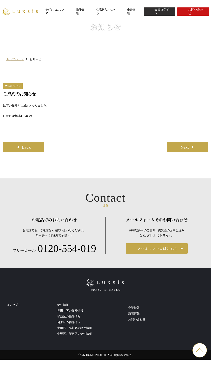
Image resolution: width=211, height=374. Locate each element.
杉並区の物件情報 (68, 341)
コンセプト (13, 329)
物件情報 (80, 11)
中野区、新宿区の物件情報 (74, 358)
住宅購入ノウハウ (105, 11)
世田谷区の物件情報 (70, 335)
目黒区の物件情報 (68, 346)
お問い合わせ (136, 339)
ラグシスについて (54, 11)
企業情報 (131, 11)
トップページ (15, 82)
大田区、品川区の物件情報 (74, 352)
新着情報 (134, 333)
